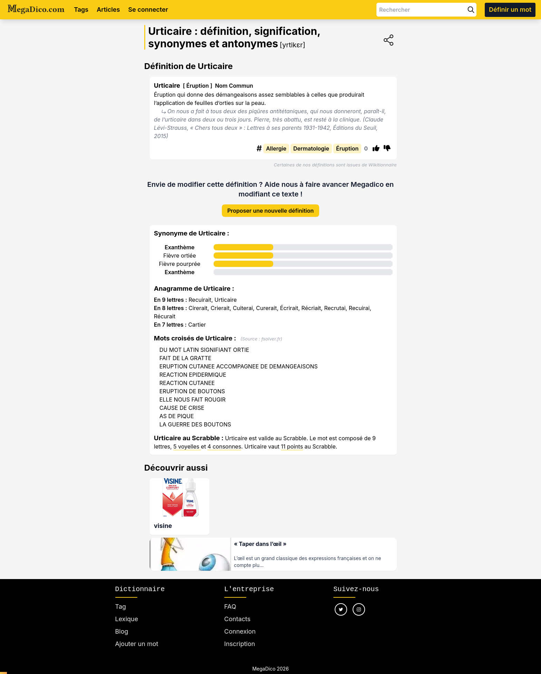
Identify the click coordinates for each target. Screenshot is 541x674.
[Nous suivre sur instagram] (359, 601)
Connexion (240, 623)
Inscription (239, 635)
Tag (120, 598)
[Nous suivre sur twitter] (341, 601)
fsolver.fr (271, 333)
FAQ (230, 598)
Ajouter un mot (136, 635)
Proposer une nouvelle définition (270, 205)
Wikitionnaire (382, 164)
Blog (121, 623)
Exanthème (180, 241)
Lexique (126, 610)
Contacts (237, 610)
